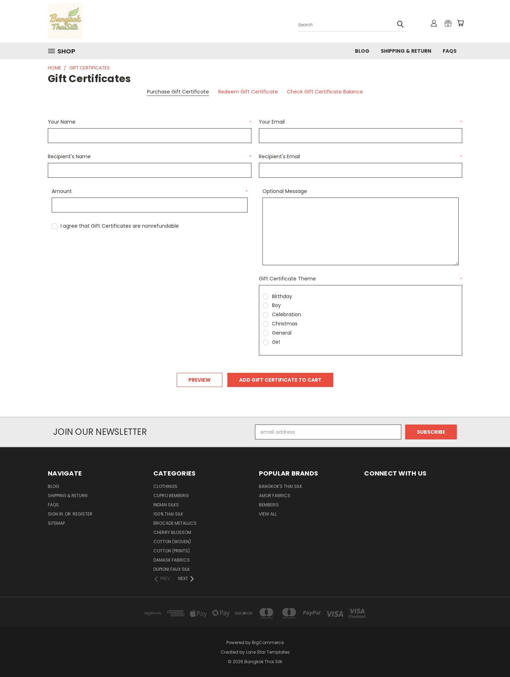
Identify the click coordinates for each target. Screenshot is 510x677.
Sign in (56, 514)
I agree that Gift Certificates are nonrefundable (120, 225)
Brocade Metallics (175, 523)
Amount (150, 191)
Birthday (282, 296)
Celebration (286, 314)
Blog (362, 51)
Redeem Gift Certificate (248, 91)
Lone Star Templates (268, 652)
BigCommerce (268, 642)
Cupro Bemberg (171, 496)
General (281, 332)
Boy (276, 305)
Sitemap (56, 523)
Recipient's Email (361, 156)
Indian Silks (166, 505)
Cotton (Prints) (171, 551)
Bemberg (269, 505)
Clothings (165, 486)
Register (82, 514)
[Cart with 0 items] (460, 23)
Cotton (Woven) (172, 542)
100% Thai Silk (168, 514)
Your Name (149, 121)
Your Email (361, 121)
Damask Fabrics (171, 560)
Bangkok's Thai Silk (280, 486)
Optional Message (284, 191)
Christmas (285, 323)
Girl (276, 342)
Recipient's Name (149, 156)
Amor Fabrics (274, 496)
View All (268, 514)
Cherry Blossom (172, 532)
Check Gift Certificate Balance (325, 91)
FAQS (450, 51)
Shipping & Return (406, 51)
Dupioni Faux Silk (171, 569)
